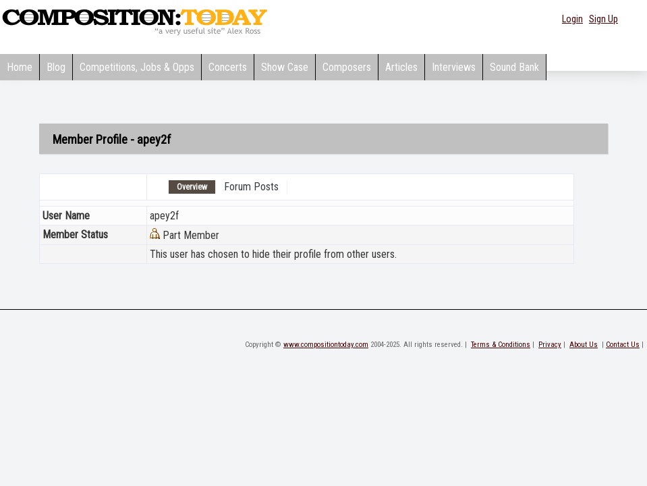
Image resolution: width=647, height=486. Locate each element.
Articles (401, 67)
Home (19, 67)
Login (572, 19)
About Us (583, 344)
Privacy (549, 344)
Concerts (227, 67)
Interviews (454, 67)
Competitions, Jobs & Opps (137, 67)
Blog (56, 67)
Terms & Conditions (500, 344)
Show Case (284, 67)
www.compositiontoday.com (325, 344)
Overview (192, 187)
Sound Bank (514, 67)
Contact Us (623, 344)
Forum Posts (251, 186)
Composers (346, 67)
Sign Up (603, 19)
